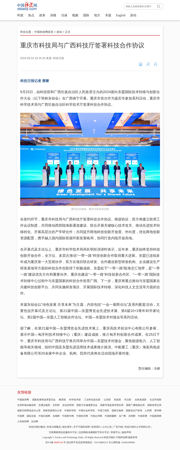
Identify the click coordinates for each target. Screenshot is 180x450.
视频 (75, 15)
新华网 (157, 410)
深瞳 (53, 15)
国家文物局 (117, 410)
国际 (86, 15)
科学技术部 (75, 399)
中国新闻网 (155, 416)
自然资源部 (140, 399)
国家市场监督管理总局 (111, 405)
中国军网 (142, 416)
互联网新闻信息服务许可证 (63, 432)
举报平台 (115, 432)
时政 (20, 15)
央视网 (56, 416)
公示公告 (107, 427)
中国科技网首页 (43, 31)
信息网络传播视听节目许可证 (94, 432)
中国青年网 (68, 416)
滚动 (133, 15)
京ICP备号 (55, 442)
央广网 (122, 416)
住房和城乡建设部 (26, 405)
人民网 (148, 410)
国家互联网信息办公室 (29, 410)
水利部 (56, 405)
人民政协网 (23, 421)
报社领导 (67, 427)
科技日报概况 (54, 427)
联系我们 (96, 427)
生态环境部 (155, 399)
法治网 (34, 421)
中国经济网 (82, 416)
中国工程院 (103, 410)
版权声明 (126, 432)
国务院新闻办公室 (52, 410)
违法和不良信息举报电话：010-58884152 (87, 442)
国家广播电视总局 (135, 405)
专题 (108, 15)
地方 (97, 15)
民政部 (117, 399)
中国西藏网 (110, 416)
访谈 (64, 15)
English (120, 15)
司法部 (127, 399)
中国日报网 (44, 416)
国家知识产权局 (134, 410)
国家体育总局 (154, 405)
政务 (42, 15)
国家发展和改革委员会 (44, 399)
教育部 (62, 399)
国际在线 (31, 416)
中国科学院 (70, 410)
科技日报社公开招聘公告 (137, 427)
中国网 (20, 416)
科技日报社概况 (37, 427)
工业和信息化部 (92, 399)
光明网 (131, 416)
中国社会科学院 (86, 410)
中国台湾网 (96, 416)
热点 (31, 15)
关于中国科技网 (81, 427)
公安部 (107, 399)
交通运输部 (44, 405)
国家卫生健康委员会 (87, 405)
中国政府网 (23, 399)
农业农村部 (68, 405)
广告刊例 (118, 427)
